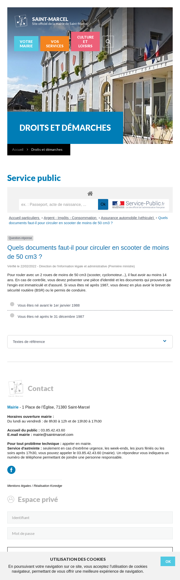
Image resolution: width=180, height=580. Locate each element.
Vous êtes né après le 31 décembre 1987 (47, 316)
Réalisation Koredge (48, 486)
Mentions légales (19, 486)
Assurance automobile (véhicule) (128, 218)
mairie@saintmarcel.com (53, 434)
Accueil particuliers (24, 218)
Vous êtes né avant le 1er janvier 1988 (45, 305)
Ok (168, 562)
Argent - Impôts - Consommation (71, 218)
